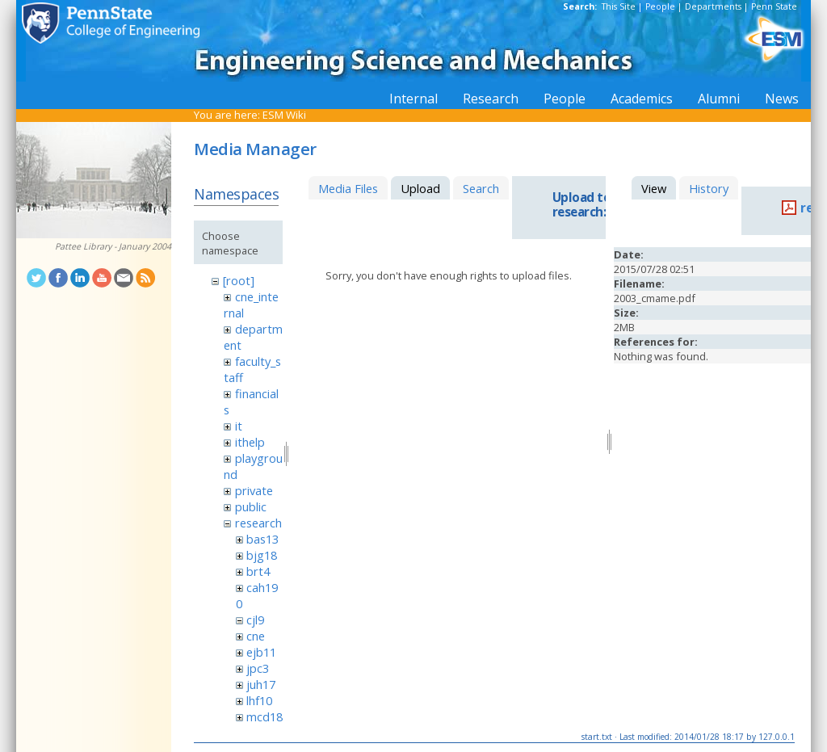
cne (255, 636)
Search (481, 188)
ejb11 (261, 652)
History (708, 188)
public (251, 506)
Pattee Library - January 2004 (113, 246)
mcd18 (264, 716)
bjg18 (261, 555)
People (660, 6)
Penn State (774, 6)
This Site (619, 6)
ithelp (250, 442)
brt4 (258, 571)
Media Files (348, 188)
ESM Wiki (284, 114)
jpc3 (257, 668)
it (238, 426)
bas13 (262, 539)
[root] (238, 280)
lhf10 (259, 700)
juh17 (260, 684)
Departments (713, 6)
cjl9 (255, 619)
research (258, 523)
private (254, 490)
